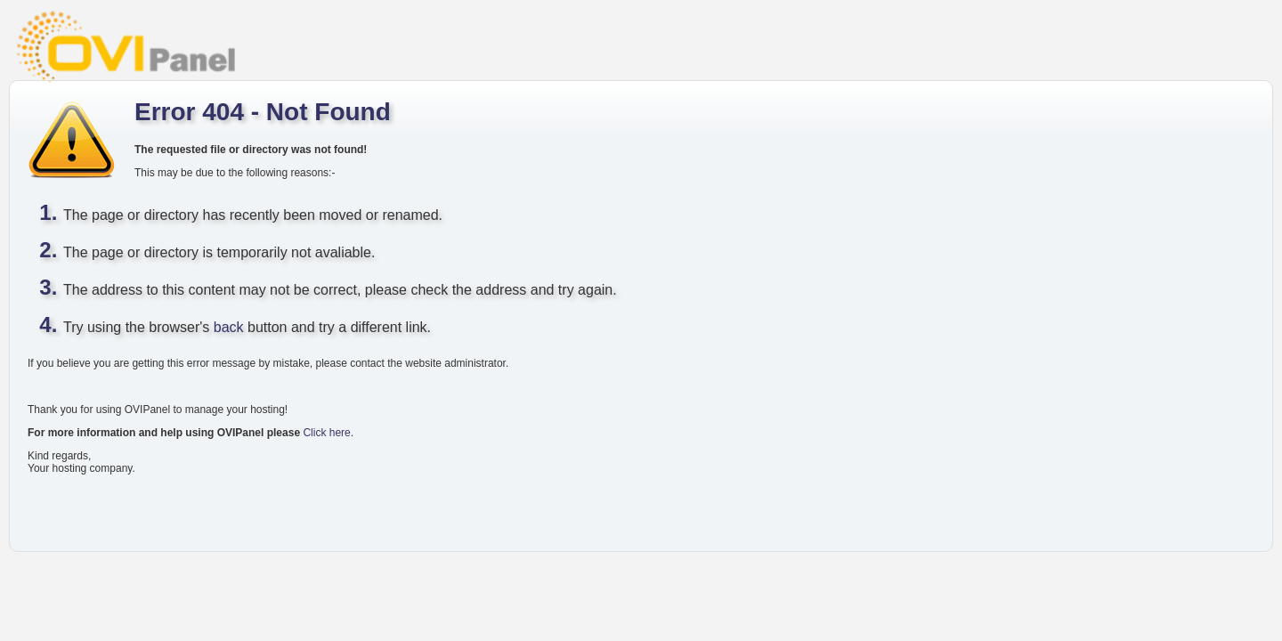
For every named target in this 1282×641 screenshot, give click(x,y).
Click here (326, 432)
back (229, 327)
